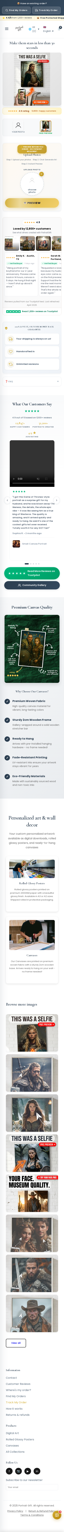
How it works (14, 1409)
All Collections (15, 1452)
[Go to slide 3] (33, 563)
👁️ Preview (32, 203)
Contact (11, 1378)
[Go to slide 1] (27, 563)
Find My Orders (16, 10)
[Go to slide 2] (30, 563)
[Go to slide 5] (38, 563)
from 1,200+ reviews (19, 18)
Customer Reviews (18, 1384)
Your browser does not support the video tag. (34, 463)
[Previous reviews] (7, 500)
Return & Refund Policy (42, 1511)
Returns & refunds (18, 1415)
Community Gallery (32, 585)
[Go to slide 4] (36, 563)
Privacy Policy (15, 1511)
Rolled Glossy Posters (20, 1439)
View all (16, 1343)
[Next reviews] (56, 500)
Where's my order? (18, 1390)
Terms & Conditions (32, 1515)
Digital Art (12, 1433)
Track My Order (46, 10)
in (37, 1471)
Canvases (12, 1446)
